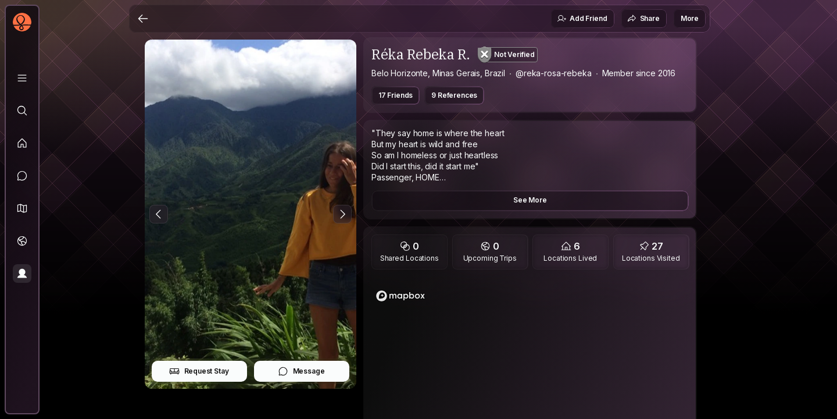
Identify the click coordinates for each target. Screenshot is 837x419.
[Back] (143, 18)
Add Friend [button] (582, 18)
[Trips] (22, 241)
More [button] (690, 18)
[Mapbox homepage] (400, 296)
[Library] (22, 78)
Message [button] (301, 371)
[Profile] (22, 273)
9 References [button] (454, 95)
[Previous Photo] (158, 214)
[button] (22, 208)
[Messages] (22, 175)
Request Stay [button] (199, 371)
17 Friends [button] (395, 95)
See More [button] (530, 200)
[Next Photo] (342, 214)
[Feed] (22, 143)
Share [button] (643, 18)
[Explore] (22, 110)
